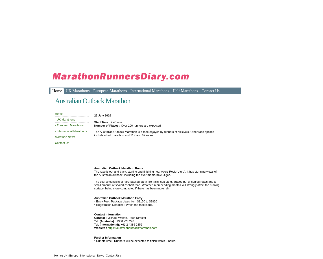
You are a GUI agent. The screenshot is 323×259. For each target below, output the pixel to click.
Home (57, 91)
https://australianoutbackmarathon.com (132, 228)
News (100, 255)
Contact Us (211, 91)
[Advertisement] (131, 33)
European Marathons (110, 91)
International (87, 255)
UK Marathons (78, 91)
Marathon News (65, 137)
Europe (73, 255)
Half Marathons (185, 91)
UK (65, 255)
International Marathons (149, 91)
